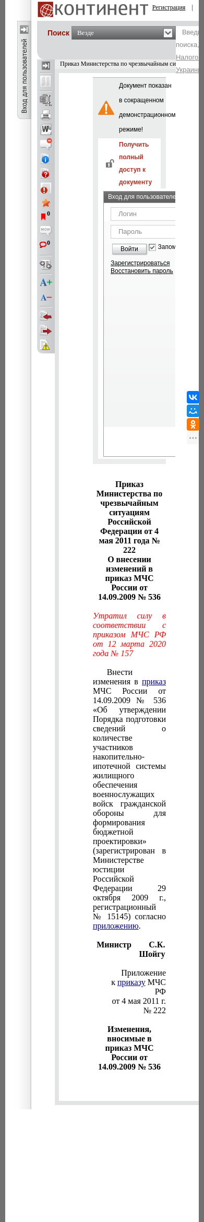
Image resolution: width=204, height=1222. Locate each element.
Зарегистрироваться (140, 263)
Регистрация (169, 7)
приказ (154, 681)
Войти (129, 249)
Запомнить (173, 247)
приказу (131, 982)
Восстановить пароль (142, 271)
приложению (116, 925)
